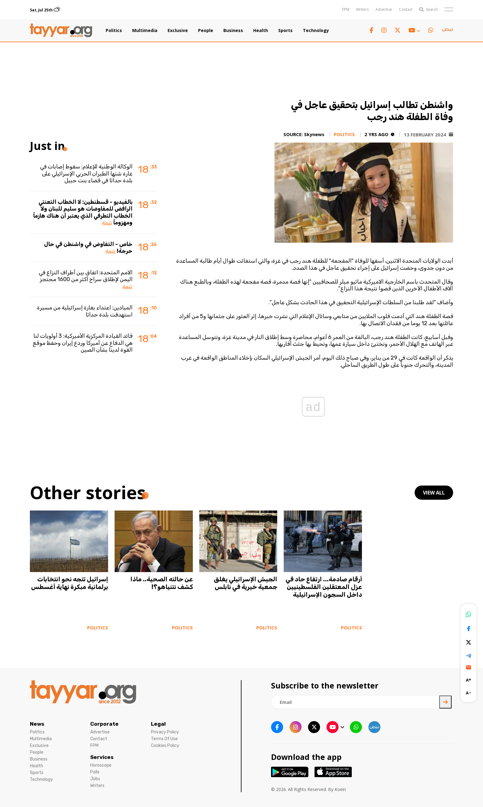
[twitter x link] (397, 30)
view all (434, 492)
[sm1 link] (447, 30)
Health (260, 30)
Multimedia (144, 30)
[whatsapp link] (430, 30)
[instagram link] (384, 30)
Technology (316, 30)
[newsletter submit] (445, 702)
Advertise (383, 9)
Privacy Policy (165, 732)
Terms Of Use (164, 738)
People (205, 30)
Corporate (104, 724)
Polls (94, 772)
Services (102, 757)
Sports (285, 30)
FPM (345, 9)
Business (233, 30)
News (37, 724)
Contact (405, 9)
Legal (158, 724)
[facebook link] (371, 30)
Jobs (95, 778)
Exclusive (178, 30)
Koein (340, 789)
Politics (114, 30)
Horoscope (101, 765)
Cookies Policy (165, 745)
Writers (362, 9)
